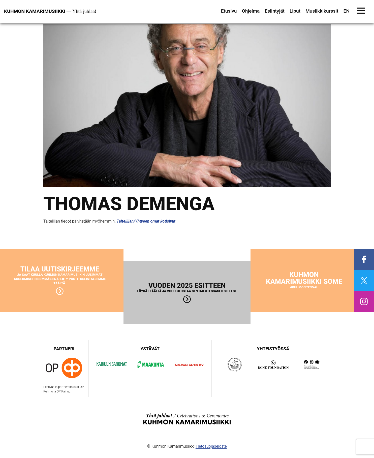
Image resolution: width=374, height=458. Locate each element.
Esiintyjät (275, 11)
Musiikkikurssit (321, 11)
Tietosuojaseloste (211, 446)
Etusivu (229, 11)
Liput (295, 11)
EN (347, 11)
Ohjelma (251, 11)
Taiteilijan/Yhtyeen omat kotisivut (146, 221)
